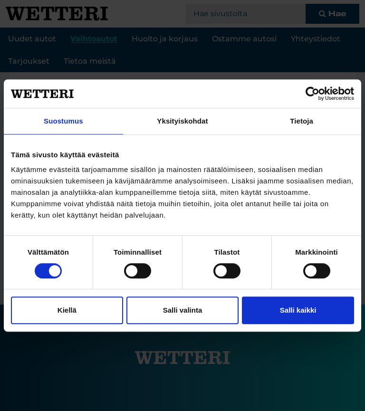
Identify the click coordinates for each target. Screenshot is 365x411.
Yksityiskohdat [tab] (182, 121)
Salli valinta (182, 310)
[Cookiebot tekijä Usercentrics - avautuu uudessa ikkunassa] (312, 93)
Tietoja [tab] (301, 121)
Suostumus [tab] (63, 121)
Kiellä (67, 310)
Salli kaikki (298, 310)
